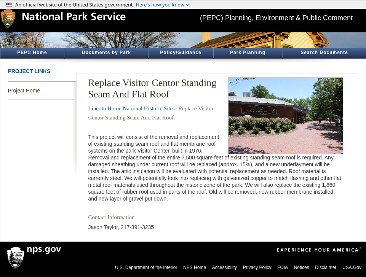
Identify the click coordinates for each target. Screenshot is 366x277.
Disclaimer (325, 267)
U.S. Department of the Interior (146, 267)
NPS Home (194, 267)
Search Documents (324, 52)
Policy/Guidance (180, 52)
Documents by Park (106, 52)
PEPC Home (32, 52)
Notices (301, 267)
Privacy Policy (257, 267)
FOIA (282, 267)
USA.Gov (351, 267)
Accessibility (224, 267)
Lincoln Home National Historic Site (130, 108)
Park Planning (247, 52)
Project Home (24, 91)
